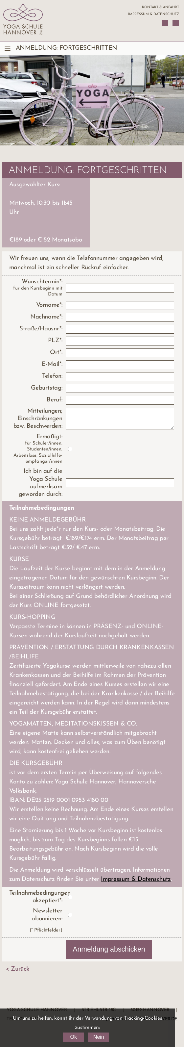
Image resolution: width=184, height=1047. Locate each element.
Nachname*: (46, 317)
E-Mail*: (52, 364)
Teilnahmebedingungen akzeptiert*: (35, 897)
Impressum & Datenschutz (153, 14)
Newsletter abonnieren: (47, 915)
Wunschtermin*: (35, 288)
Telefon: (52, 376)
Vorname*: (49, 305)
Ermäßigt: (35, 449)
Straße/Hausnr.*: (40, 329)
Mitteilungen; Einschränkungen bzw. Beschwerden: (37, 419)
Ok (73, 1037)
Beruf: (54, 400)
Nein (98, 1037)
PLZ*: (55, 341)
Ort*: (56, 352)
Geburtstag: (46, 388)
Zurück (20, 969)
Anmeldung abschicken (109, 949)
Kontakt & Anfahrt (160, 7)
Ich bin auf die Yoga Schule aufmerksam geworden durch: (40, 483)
